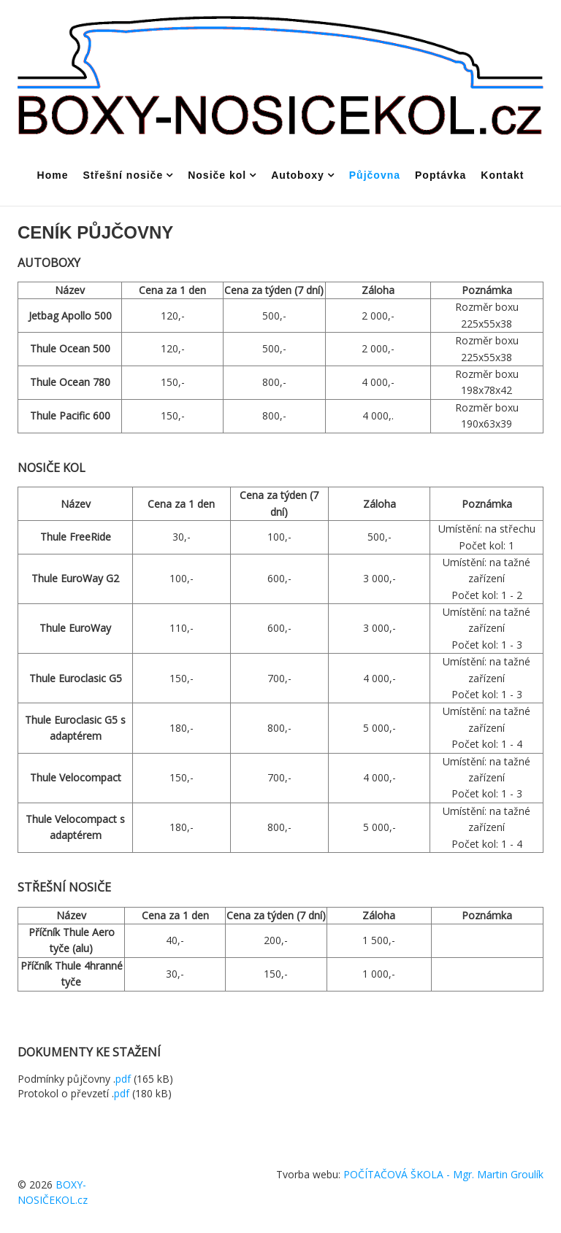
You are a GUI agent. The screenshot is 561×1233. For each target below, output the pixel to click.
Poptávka (440, 175)
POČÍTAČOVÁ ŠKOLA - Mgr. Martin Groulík (443, 1174)
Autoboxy (297, 175)
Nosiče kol (217, 175)
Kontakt (502, 175)
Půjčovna (374, 175)
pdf (123, 1079)
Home (53, 175)
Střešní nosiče (123, 175)
